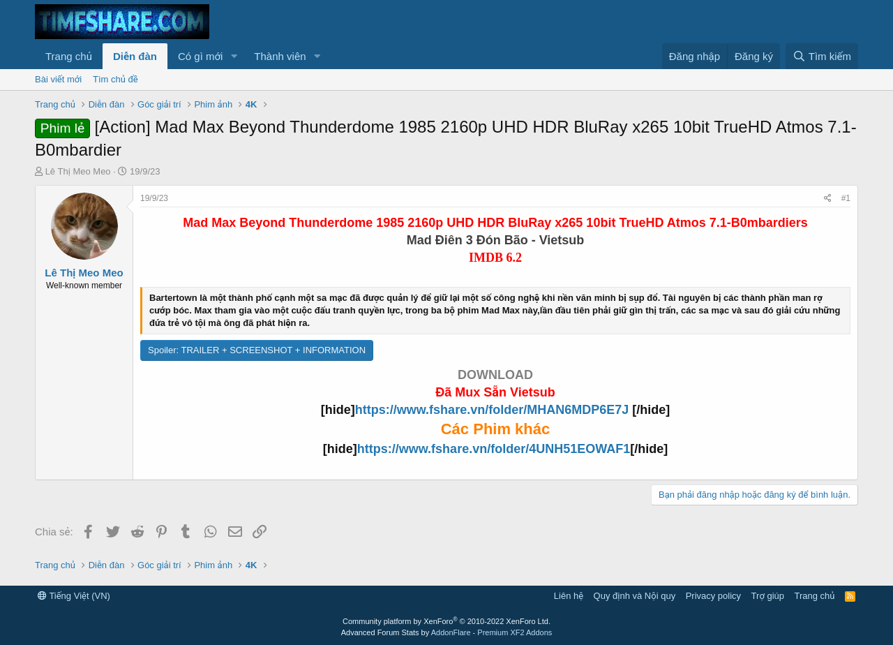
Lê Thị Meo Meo (78, 171)
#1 (845, 198)
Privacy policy (713, 596)
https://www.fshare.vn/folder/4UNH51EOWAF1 (493, 449)
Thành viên (280, 56)
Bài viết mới (58, 79)
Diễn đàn (135, 56)
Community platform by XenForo (446, 621)
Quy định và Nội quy (635, 596)
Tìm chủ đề (115, 79)
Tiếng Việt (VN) (74, 596)
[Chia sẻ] (827, 199)
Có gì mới (200, 56)
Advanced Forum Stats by (447, 632)
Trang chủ (68, 56)
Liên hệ (568, 596)
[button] (233, 56)
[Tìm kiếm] (822, 56)
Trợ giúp (767, 596)
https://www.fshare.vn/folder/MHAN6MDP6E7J (493, 410)
